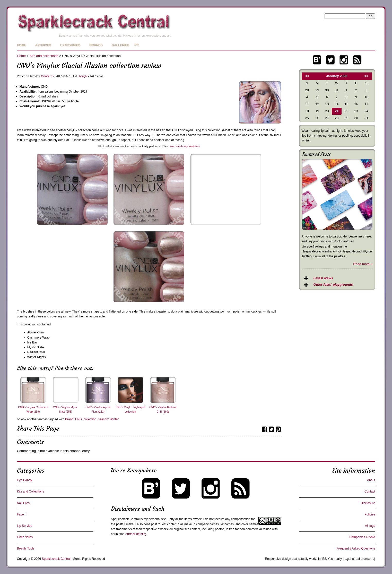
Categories (70, 45)
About (371, 480)
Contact (369, 491)
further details (135, 534)
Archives (43, 45)
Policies (369, 514)
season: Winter (108, 419)
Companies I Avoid (362, 537)
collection (89, 419)
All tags (370, 526)
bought (83, 76)
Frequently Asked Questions (355, 548)
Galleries (120, 45)
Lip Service (24, 526)
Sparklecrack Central (125, 519)
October (46, 76)
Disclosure (368, 503)
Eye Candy (24, 480)
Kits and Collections (30, 491)
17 (52, 76)
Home (21, 45)
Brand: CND (73, 419)
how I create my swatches (184, 146)
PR (136, 45)
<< (307, 76)
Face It (22, 514)
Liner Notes (25, 537)
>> (366, 76)
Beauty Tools (26, 548)
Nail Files (23, 503)
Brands (95, 45)
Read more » (362, 264)
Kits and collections (44, 56)
